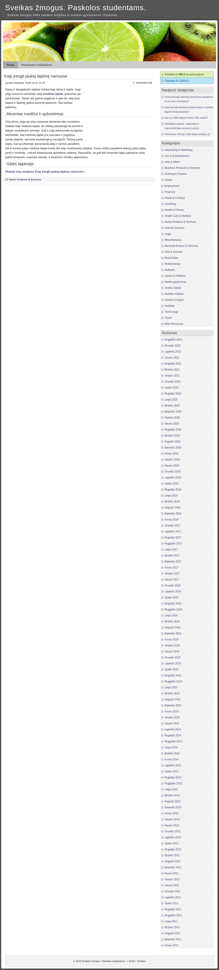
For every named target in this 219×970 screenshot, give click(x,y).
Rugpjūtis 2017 (173, 543)
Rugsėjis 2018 (173, 489)
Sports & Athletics (175, 275)
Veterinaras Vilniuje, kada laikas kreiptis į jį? (187, 134)
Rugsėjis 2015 (173, 675)
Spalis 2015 (171, 669)
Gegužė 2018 (172, 507)
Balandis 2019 (173, 447)
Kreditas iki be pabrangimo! (184, 74)
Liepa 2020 (171, 399)
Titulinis (10, 65)
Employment (172, 185)
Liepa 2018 (171, 495)
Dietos (168, 179)
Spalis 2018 (171, 483)
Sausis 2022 (172, 357)
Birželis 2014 (172, 753)
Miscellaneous (173, 239)
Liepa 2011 (171, 921)
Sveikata (19, 83)
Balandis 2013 (173, 807)
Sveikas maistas (174, 293)
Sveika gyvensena (175, 281)
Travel (168, 317)
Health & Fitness (174, 209)
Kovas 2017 (172, 567)
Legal (168, 233)
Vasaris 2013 (172, 819)
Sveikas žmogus (174, 299)
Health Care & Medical (178, 215)
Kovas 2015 (172, 711)
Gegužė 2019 (172, 441)
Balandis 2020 (173, 411)
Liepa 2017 (171, 549)
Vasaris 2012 (172, 879)
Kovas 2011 (172, 945)
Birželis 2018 (172, 501)
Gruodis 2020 (172, 381)
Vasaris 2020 (172, 417)
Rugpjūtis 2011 (173, 915)
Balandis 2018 (173, 513)
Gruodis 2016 (172, 585)
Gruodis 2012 (172, 831)
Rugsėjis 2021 (173, 363)
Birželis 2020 (172, 405)
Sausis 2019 (172, 465)
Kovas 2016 (172, 639)
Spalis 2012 (171, 843)
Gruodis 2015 (172, 657)
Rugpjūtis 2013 (173, 783)
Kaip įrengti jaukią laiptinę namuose (35, 76)
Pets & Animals (173, 251)
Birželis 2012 (172, 855)
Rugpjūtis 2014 (173, 741)
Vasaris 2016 (172, 645)
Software (170, 269)
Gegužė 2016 (172, 627)
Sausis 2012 (172, 885)
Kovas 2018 (172, 519)
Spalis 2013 (171, 771)
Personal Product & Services (181, 245)
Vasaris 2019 (172, 459)
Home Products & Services (25, 179)
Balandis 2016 (173, 633)
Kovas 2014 (172, 759)
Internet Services (174, 227)
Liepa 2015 (171, 687)
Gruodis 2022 (172, 345)
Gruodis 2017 (172, 525)
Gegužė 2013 (172, 801)
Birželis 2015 (172, 693)
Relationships (172, 263)
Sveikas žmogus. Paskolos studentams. (75, 7)
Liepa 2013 (171, 789)
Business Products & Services (182, 167)
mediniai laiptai (53, 94)
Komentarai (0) (144, 83)
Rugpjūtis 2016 (173, 609)
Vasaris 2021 (172, 375)
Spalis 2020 (171, 387)
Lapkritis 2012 (173, 837)
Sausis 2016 (172, 651)
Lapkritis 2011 (173, 897)
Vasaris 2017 (172, 573)
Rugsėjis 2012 (173, 849)
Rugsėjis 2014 (173, 735)
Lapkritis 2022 (173, 351)
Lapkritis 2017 (173, 531)
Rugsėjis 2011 (173, 909)
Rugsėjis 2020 (173, 393)
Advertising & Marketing (178, 149)
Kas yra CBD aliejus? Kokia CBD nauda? (186, 117)
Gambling (170, 203)
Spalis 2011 (171, 903)
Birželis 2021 (172, 369)
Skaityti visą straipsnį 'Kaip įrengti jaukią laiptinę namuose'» (45, 171)
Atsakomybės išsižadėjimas (36, 65)
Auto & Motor (172, 161)
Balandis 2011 (173, 939)
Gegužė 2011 (172, 933)
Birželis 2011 (172, 927)
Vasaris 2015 (172, 717)
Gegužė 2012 (172, 861)
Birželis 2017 (172, 555)
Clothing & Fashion (176, 173)
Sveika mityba (173, 287)
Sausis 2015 (172, 723)
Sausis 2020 (172, 423)
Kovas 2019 (172, 453)
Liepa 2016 (171, 615)
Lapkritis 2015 (173, 663)
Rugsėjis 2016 (173, 603)
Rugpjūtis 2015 (173, 681)
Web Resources (174, 323)
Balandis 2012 (173, 867)
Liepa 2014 (171, 747)
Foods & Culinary (175, 197)
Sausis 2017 (172, 579)
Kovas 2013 (172, 813)
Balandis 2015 (173, 705)
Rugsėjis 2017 (173, 537)
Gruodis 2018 (172, 471)
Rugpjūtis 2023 (173, 339)
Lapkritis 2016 (173, 591)
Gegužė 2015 (172, 699)
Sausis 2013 (172, 825)
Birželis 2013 (172, 795)
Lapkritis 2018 (173, 477)
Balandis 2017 (173, 561)
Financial (170, 191)
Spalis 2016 (171, 597)
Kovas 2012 (172, 873)
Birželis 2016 (172, 621)
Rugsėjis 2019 (173, 429)
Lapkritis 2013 (173, 765)
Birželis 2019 (172, 435)
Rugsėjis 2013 (173, 777)
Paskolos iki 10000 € (177, 80)
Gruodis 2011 (172, 891)
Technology (171, 311)
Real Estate (171, 257)
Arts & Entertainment (177, 155)
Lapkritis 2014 (173, 729)
